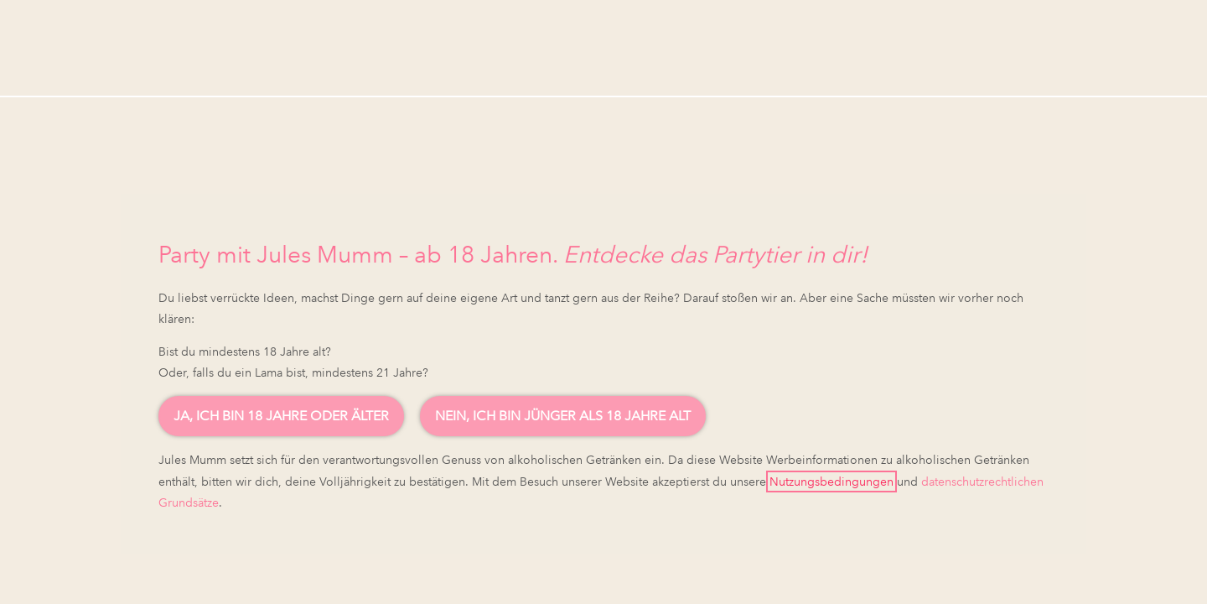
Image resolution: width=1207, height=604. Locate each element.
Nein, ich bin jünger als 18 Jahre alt (563, 416)
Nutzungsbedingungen (831, 481)
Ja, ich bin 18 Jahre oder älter (281, 416)
